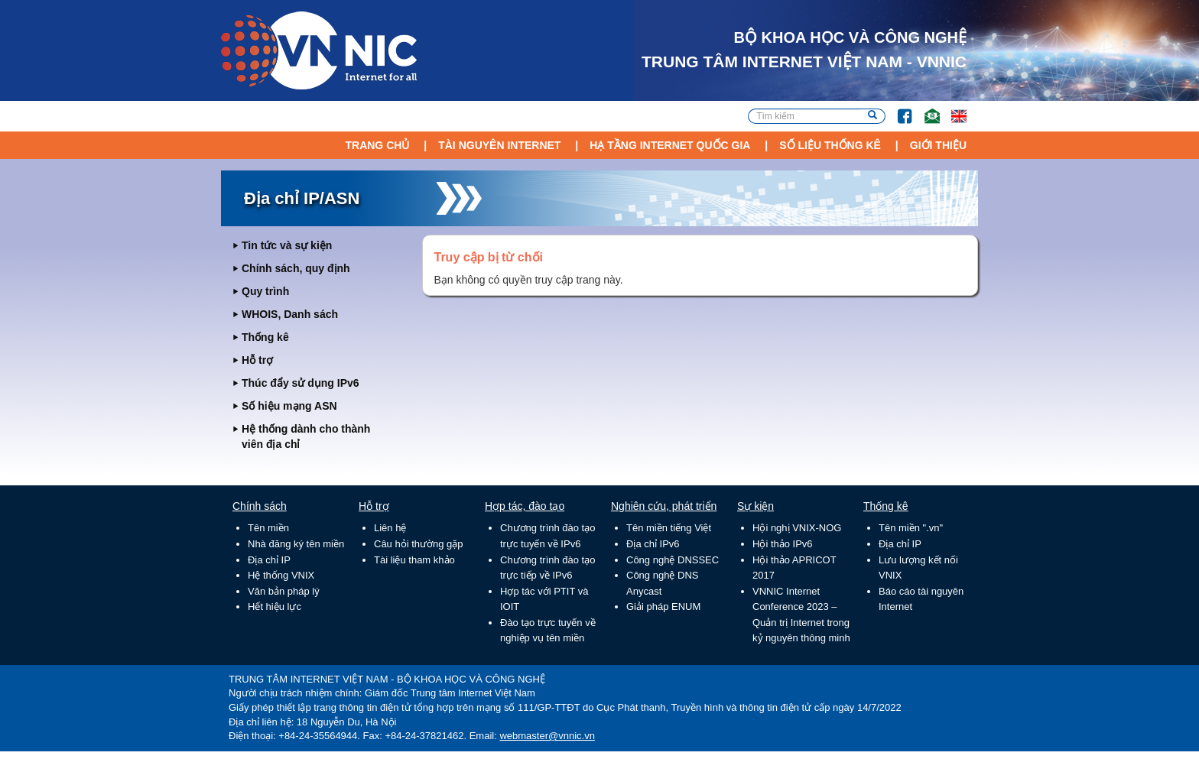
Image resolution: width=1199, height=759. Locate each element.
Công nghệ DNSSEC (672, 560)
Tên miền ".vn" (911, 528)
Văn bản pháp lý (284, 591)
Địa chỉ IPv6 (653, 544)
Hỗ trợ (257, 360)
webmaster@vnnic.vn (546, 735)
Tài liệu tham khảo (414, 560)
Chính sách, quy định (296, 268)
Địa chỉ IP (269, 560)
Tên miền (268, 528)
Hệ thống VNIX (281, 575)
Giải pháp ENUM (663, 606)
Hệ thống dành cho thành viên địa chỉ (306, 436)
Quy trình (265, 291)
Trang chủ (377, 145)
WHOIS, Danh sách (290, 314)
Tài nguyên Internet (499, 145)
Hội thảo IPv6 (782, 544)
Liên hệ (390, 528)
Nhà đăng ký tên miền (296, 544)
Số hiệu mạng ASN (289, 406)
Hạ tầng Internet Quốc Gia (670, 145)
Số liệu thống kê (830, 145)
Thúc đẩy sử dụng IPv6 (300, 383)
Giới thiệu (938, 145)
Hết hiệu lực (274, 606)
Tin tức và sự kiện (287, 245)
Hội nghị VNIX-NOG (796, 528)
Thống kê (265, 337)
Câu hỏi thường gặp (418, 544)
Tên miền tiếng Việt (668, 528)
